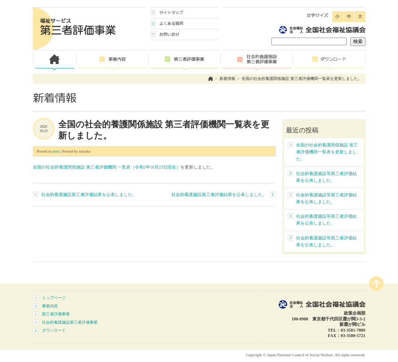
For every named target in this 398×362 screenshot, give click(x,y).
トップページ (54, 297)
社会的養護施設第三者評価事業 (70, 322)
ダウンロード (54, 330)
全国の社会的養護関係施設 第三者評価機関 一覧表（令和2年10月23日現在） (106, 167)
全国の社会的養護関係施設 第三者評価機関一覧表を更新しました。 (301, 78)
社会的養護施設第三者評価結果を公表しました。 (89, 194)
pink (56, 151)
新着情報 (227, 78)
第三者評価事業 (56, 314)
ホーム (210, 78)
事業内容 (50, 306)
